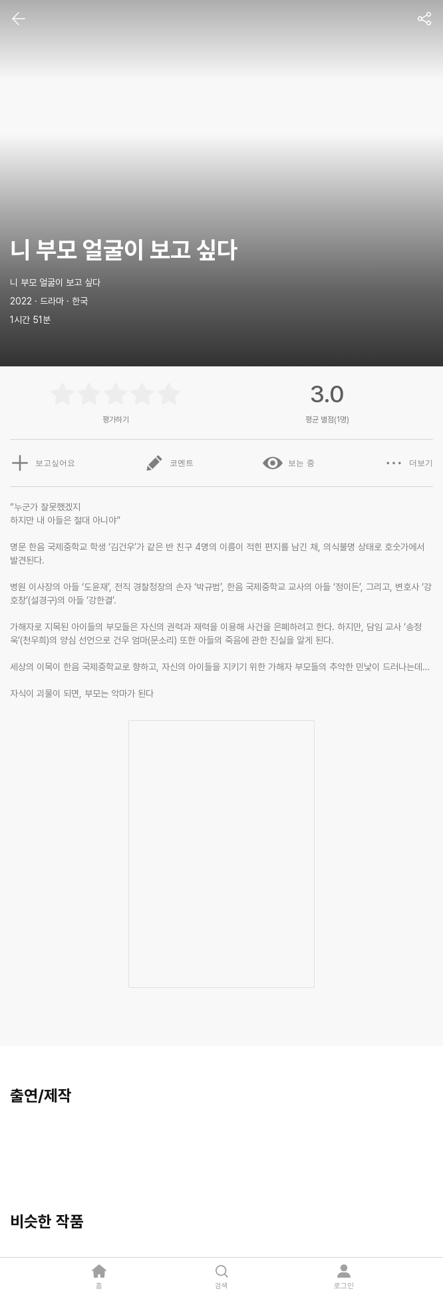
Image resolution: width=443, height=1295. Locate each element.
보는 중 (288, 463)
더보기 (408, 463)
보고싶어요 (42, 463)
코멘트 (169, 463)
